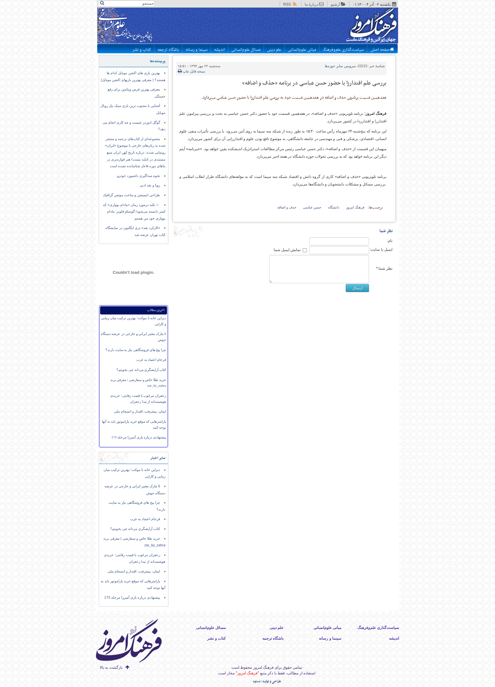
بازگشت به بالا (111, 667)
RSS (290, 4)
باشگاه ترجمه (168, 49)
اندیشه (219, 49)
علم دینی (274, 49)
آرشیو (338, 4)
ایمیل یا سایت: (381, 249)
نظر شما (386, 231)
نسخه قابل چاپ (191, 71)
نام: (389, 240)
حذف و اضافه (286, 207)
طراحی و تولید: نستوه (267, 681)
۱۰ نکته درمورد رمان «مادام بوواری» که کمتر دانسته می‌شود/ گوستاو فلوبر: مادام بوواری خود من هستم (134, 211)
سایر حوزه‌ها (340, 66)
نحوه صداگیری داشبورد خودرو (138, 176)
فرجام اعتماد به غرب (151, 359)
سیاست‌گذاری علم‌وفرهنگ (343, 49)
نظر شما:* (384, 268)
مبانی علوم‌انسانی (302, 49)
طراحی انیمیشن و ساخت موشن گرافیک (131, 195)
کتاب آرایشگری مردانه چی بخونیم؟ (141, 370)
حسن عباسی (312, 207)
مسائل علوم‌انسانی (245, 49)
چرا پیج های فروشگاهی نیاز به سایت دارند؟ (135, 350)
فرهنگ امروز (355, 207)
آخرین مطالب (155, 310)
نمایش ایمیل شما (287, 250)
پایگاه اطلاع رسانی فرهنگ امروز (347, 26)
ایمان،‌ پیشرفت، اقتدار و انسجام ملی (140, 411)
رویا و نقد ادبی (150, 185)
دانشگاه (333, 207)
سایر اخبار (157, 458)
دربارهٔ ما (314, 4)
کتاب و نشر (142, 49)
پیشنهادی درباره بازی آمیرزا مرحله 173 (138, 437)
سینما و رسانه (196, 49)
